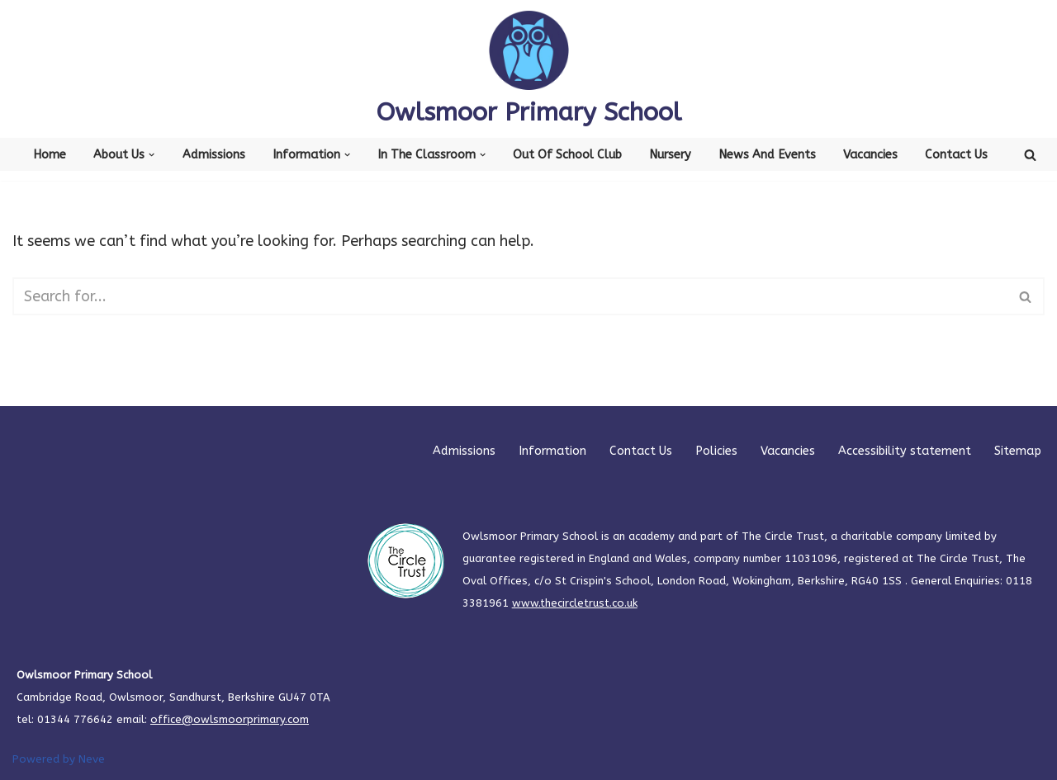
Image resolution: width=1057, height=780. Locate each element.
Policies (716, 451)
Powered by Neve (58, 759)
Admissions (213, 155)
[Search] (1030, 155)
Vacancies (870, 155)
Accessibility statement (904, 451)
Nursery (670, 155)
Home (49, 155)
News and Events (767, 155)
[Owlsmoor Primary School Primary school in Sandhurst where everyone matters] (529, 69)
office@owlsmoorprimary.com (229, 719)
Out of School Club (567, 155)
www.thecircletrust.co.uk (575, 603)
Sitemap (1017, 451)
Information (552, 451)
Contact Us (956, 155)
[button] (151, 155)
